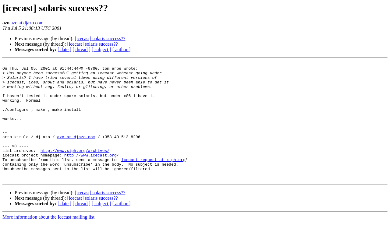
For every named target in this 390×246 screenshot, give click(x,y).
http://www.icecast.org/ (91, 174)
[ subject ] (101, 49)
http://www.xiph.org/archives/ (75, 168)
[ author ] (121, 49)
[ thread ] (81, 49)
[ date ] (64, 49)
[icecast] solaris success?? (100, 38)
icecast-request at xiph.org (153, 179)
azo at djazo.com (27, 22)
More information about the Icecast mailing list (48, 240)
